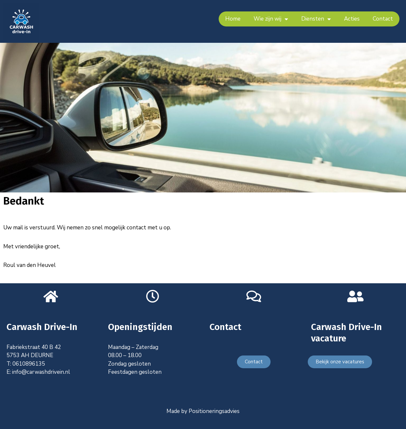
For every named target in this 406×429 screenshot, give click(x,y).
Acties (352, 19)
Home (233, 19)
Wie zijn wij (271, 19)
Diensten (316, 19)
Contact (383, 19)
